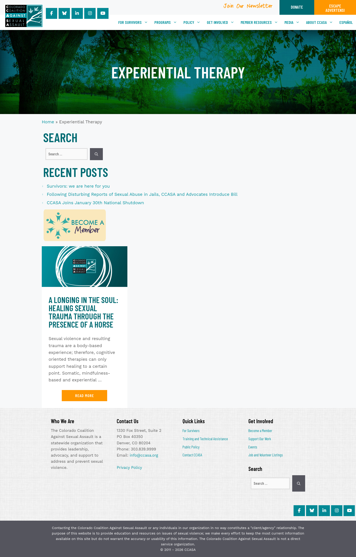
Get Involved (222, 22)
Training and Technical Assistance (205, 438)
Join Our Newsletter (248, 7)
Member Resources (261, 22)
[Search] (96, 154)
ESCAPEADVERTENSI (335, 8)
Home (48, 121)
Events (252, 447)
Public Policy (191, 447)
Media (293, 22)
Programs (167, 22)
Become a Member (260, 430)
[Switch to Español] (346, 22)
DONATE (297, 7)
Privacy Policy (129, 467)
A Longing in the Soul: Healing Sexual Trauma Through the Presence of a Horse (83, 312)
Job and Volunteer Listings (265, 455)
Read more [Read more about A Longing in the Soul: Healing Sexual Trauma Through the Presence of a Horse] (84, 395)
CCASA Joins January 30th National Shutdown (95, 202)
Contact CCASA (192, 455)
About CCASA (321, 22)
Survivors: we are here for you (78, 186)
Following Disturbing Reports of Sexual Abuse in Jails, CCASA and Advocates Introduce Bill (142, 194)
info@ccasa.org (144, 455)
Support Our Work (259, 438)
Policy (193, 22)
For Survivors (134, 22)
